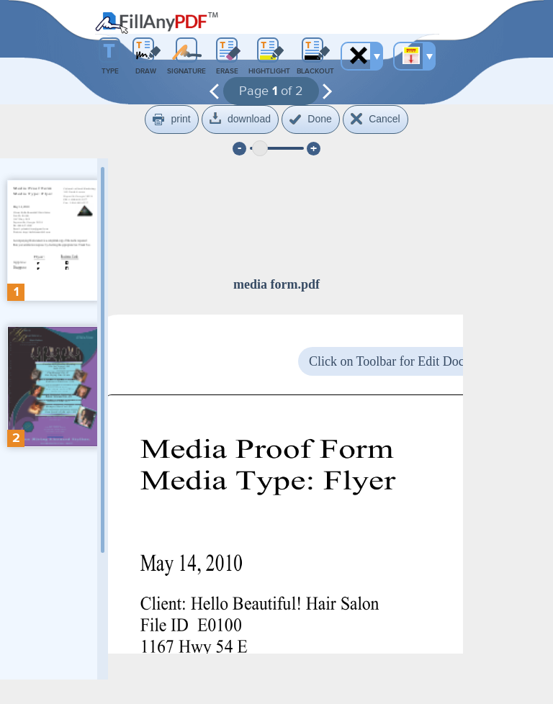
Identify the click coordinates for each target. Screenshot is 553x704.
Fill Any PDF (156, 23)
